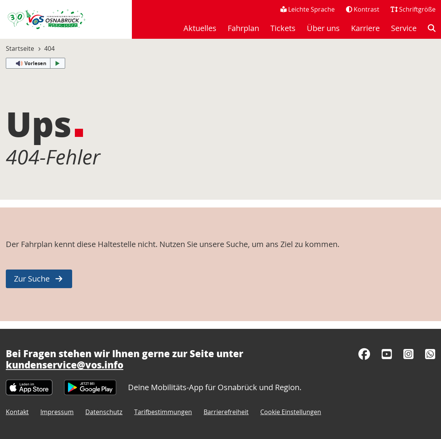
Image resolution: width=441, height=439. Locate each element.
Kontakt (17, 412)
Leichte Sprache (307, 9)
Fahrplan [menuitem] (243, 28)
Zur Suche (32, 278)
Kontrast (362, 9)
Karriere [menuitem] (365, 28)
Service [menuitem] (404, 28)
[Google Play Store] (90, 386)
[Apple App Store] (29, 386)
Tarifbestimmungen (163, 412)
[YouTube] (387, 354)
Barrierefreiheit (226, 412)
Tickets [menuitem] (283, 28)
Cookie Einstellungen (290, 412)
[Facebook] (364, 354)
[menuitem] (431, 29)
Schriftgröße (413, 9)
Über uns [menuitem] (323, 28)
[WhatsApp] (430, 354)
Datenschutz (104, 412)
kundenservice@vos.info (64, 364)
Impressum (57, 412)
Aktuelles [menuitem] (199, 28)
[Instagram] (408, 354)
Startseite (20, 48)
